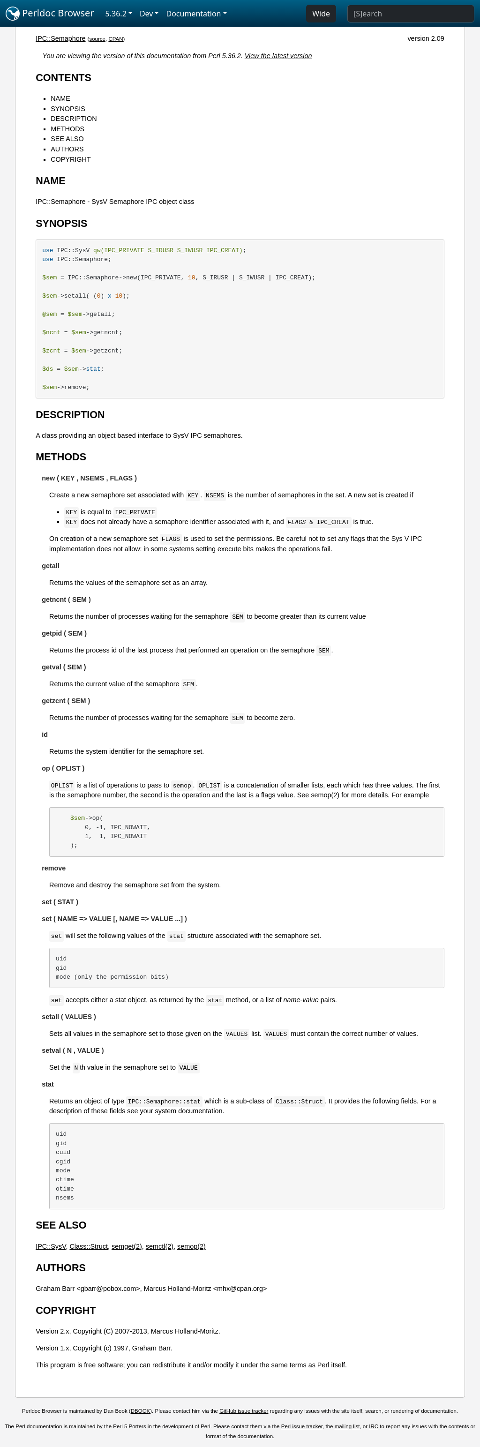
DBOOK (140, 1411)
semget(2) (127, 1246)
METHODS (67, 129)
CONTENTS (63, 77)
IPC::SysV (51, 1246)
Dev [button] (146, 13)
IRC (373, 1426)
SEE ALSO (67, 138)
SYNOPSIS (68, 108)
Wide (321, 13)
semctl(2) (159, 1246)
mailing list (347, 1426)
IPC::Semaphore (60, 38)
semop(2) (325, 795)
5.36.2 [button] (116, 13)
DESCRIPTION (74, 118)
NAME (60, 98)
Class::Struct (88, 1246)
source (97, 39)
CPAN (115, 39)
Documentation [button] (193, 13)
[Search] (410, 13)
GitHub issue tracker (243, 1411)
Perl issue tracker (301, 1426)
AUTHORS (67, 149)
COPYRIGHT (71, 159)
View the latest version (278, 56)
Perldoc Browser (50, 14)
